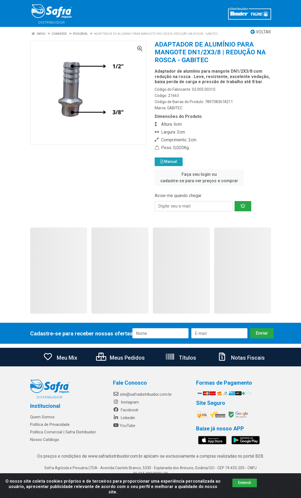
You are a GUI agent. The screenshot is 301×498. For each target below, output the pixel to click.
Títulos (180, 358)
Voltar (260, 31)
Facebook (125, 410)
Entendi (244, 483)
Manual (168, 161)
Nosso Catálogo (44, 439)
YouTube (124, 425)
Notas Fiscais (241, 358)
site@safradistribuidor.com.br (142, 394)
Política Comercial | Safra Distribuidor (63, 432)
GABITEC (174, 108)
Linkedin (124, 417)
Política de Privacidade (50, 424)
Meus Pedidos (120, 358)
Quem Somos (42, 417)
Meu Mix (60, 358)
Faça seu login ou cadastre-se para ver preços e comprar (199, 177)
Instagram (126, 402)
